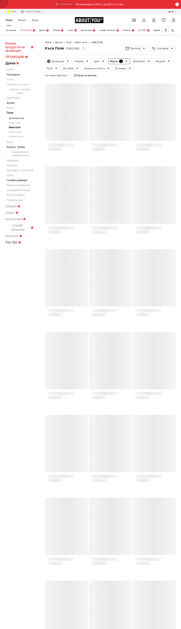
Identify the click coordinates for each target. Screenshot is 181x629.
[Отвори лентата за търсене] (171, 30)
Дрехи (58, 42)
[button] (136, 48)
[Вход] (144, 20)
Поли (69, 42)
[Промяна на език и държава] (171, 11)
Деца (35, 20)
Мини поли (81, 42)
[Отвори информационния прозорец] (177, 4)
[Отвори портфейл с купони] (134, 20)
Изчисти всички (147, 68)
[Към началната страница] (89, 20)
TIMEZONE (97, 42)
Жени (9, 20)
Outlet (11, 11)
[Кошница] (173, 20)
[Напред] (165, 30)
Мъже (22, 20)
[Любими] (164, 20)
